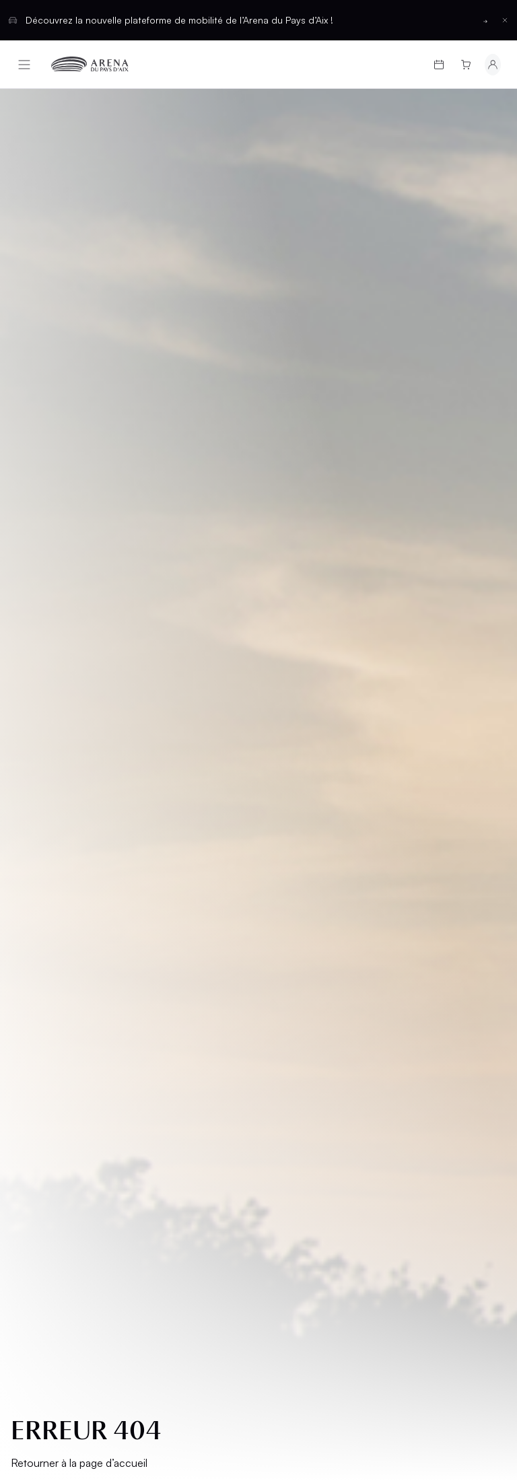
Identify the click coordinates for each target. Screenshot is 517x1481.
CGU (31, 984)
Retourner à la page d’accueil (79, 466)
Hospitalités (303, 823)
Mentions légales (65, 938)
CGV (31, 961)
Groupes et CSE (63, 892)
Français (210, 1117)
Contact (292, 904)
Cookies (42, 1029)
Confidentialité (59, 1006)
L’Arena (41, 869)
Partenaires (301, 881)
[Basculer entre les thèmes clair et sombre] (472, 1117)
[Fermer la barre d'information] (505, 20)
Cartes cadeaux (65, 823)
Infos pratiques (64, 846)
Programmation (65, 800)
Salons (288, 800)
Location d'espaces (294, 852)
